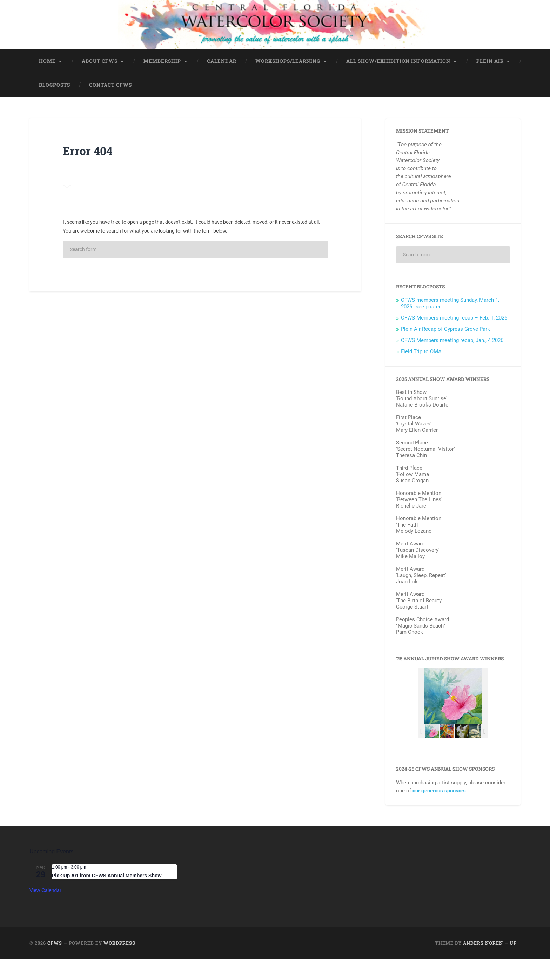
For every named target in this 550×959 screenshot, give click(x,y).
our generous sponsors (439, 790)
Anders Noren (483, 942)
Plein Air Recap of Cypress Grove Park (445, 329)
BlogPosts (54, 84)
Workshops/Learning (287, 61)
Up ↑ (515, 942)
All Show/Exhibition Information (398, 61)
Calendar (221, 61)
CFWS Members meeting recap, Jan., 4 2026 (452, 340)
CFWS (54, 942)
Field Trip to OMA (421, 351)
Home (47, 61)
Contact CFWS (110, 84)
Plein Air (490, 61)
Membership (162, 61)
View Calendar (45, 890)
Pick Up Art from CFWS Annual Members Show (106, 875)
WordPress (119, 942)
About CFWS (100, 61)
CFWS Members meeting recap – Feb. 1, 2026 (454, 317)
